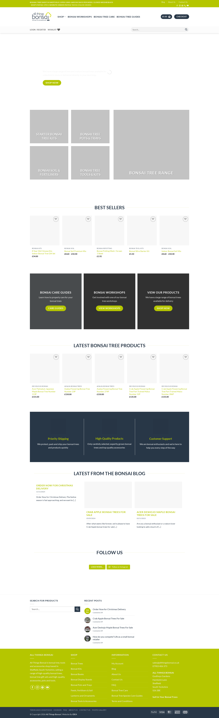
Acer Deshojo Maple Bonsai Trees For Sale (156, 514)
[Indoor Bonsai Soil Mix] (174, 230)
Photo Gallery (99, 710)
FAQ (114, 685)
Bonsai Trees (77, 663)
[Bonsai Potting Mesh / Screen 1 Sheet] (109, 230)
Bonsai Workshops (80, 16)
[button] (166, 16)
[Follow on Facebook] (177, 6)
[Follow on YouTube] (188, 6)
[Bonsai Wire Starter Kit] (142, 230)
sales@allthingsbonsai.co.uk (166, 662)
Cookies (58, 710)
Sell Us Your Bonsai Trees (165, 697)
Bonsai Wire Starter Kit (139, 251)
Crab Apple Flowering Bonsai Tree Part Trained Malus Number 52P (142, 391)
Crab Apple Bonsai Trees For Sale (106, 514)
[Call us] (185, 6)
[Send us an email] (182, 6)
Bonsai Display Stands (81, 679)
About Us (171, 2)
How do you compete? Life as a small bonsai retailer (113, 638)
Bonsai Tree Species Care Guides (127, 695)
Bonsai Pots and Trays (81, 685)
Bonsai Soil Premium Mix (75, 251)
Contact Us (183, 2)
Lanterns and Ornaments (83, 695)
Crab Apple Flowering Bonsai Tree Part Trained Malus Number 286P (174, 391)
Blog (163, 2)
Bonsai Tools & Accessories (84, 701)
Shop (62, 16)
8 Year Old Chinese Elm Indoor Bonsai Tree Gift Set (43, 252)
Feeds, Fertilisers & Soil (82, 690)
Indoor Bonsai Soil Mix (171, 251)
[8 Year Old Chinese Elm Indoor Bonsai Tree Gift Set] (44, 230)
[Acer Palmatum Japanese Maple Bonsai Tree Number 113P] (44, 368)
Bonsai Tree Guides (128, 16)
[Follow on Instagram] (180, 6)
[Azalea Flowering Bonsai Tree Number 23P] (77, 368)
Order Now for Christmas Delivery (54, 487)
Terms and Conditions (122, 701)
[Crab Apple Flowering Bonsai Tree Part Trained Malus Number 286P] (174, 368)
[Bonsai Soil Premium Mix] (77, 230)
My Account (117, 663)
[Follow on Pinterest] (42, 687)
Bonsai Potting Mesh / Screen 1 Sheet (109, 252)
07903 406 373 (160, 666)
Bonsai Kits (76, 668)
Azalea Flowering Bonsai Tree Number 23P (77, 390)
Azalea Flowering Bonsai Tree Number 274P (109, 390)
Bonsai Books (77, 674)
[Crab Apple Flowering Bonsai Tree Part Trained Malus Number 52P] (142, 368)
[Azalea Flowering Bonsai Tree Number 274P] (109, 368)
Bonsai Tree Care (104, 16)
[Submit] (186, 29)
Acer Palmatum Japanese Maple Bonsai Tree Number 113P (44, 391)
